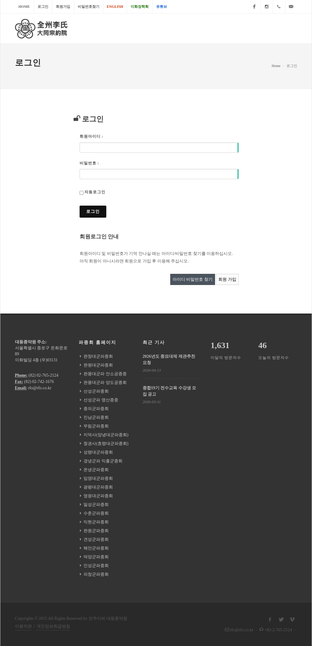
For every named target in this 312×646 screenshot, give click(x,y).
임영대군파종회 (98, 478)
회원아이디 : (92, 136)
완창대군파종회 (98, 356)
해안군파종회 (96, 548)
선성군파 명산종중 (100, 400)
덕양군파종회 (96, 557)
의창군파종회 (96, 574)
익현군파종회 (96, 522)
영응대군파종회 (98, 496)
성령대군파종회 (98, 452)
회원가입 (63, 7)
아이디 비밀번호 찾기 (193, 279)
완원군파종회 (96, 530)
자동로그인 (94, 192)
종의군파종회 (96, 408)
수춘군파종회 (96, 513)
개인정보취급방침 (53, 626)
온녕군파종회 (96, 469)
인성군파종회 (96, 565)
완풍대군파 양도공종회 (105, 382)
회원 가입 (227, 279)
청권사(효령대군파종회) (105, 443)
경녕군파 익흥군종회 (103, 461)
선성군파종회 (96, 391)
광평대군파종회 (98, 487)
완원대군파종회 (98, 365)
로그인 (43, 7)
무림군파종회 (96, 426)
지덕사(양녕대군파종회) (105, 435)
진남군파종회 (96, 417)
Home (24, 7)
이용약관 (23, 626)
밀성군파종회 (96, 504)
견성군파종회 (96, 539)
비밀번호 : (89, 163)
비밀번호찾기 (88, 7)
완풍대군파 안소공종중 (105, 374)
